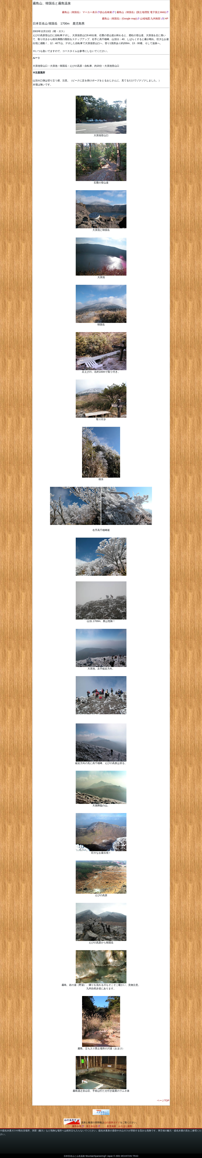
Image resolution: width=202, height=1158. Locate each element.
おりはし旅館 (125, 1126)
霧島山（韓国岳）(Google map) (119, 18)
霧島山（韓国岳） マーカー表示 (79, 12)
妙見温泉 (111, 1126)
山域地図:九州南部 (150, 18)
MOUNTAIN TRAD (129, 1156)
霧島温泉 (76, 1126)
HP (166, 18)
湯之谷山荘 (92, 1126)
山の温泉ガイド (112, 1122)
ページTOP (163, 1100)
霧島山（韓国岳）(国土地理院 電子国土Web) (141, 12)
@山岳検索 (106, 12)
